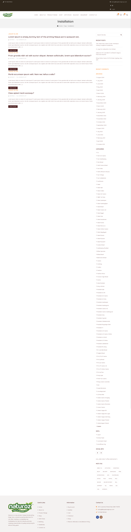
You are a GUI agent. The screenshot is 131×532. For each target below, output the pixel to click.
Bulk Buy (76, 7)
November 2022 (101, 111)
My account (71, 499)
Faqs (65, 18)
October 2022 (101, 114)
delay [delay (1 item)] (98, 464)
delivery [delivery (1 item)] (105, 464)
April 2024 (100, 83)
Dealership (84, 7)
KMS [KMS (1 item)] (108, 467)
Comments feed (101, 433)
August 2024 (100, 70)
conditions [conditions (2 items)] (116, 460)
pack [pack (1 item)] (104, 471)
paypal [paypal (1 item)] (110, 471)
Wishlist (70, 502)
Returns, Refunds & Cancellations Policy (79, 514)
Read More (13, 43)
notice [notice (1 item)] (99, 471)
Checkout (70, 508)
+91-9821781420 (7, 2)
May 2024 (100, 79)
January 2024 (101, 92)
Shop (60, 7)
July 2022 (100, 124)
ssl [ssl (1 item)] (106, 478)
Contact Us (93, 7)
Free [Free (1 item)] (120, 464)
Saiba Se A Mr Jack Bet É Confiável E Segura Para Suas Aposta (108, 46)
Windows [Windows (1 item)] (104, 481)
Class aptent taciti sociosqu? (21, 88)
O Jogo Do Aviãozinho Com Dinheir (106, 41)
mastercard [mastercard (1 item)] (115, 467)
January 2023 (101, 105)
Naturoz (11, 32)
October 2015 (101, 137)
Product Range (52, 7)
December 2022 (101, 108)
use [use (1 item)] (116, 478)
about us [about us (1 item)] (99, 460)
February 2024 (101, 89)
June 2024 (100, 76)
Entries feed (100, 430)
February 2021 (101, 130)
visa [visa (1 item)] (98, 481)
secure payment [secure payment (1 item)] (108, 474)
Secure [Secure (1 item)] (99, 474)
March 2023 (100, 98)
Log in (99, 427)
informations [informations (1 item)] (100, 467)
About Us (43, 7)
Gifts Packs (67, 7)
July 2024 (100, 73)
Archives (99, 66)
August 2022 (100, 121)
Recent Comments (102, 62)
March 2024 (100, 86)
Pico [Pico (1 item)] (116, 471)
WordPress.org (101, 437)
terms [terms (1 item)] (111, 478)
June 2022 (100, 127)
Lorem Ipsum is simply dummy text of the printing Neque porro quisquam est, (45, 29)
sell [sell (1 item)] (116, 474)
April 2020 (100, 133)
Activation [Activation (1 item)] (107, 460)
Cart (69, 505)
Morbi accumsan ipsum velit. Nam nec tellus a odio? (33, 69)
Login (124, 2)
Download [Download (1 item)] (113, 464)
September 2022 (101, 118)
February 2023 (101, 102)
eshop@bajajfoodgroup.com (104, 2)
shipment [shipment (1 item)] (99, 478)
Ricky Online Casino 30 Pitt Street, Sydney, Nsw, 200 (109, 51)
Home (36, 7)
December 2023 (101, 95)
